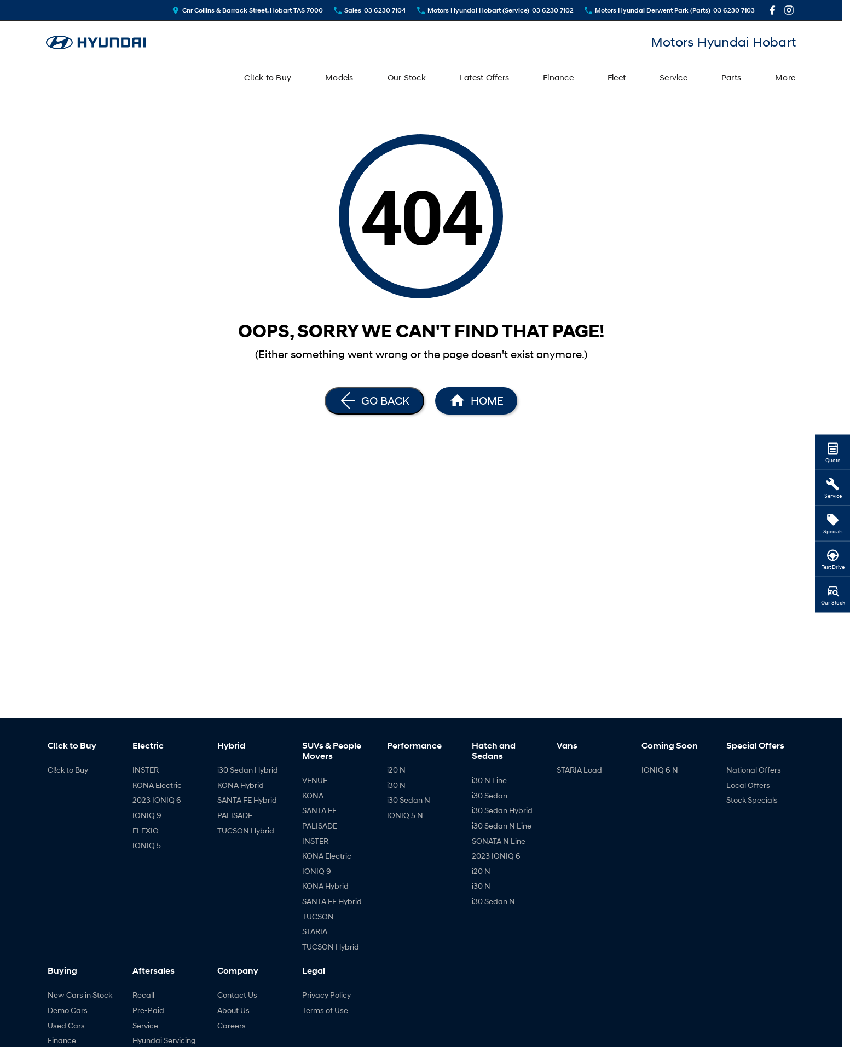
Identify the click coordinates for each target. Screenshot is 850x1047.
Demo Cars (68, 1010)
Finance (558, 77)
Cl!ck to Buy (267, 77)
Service (673, 77)
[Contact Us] (247, 10)
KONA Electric (157, 785)
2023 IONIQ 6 (156, 799)
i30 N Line (489, 780)
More (785, 77)
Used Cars (66, 1025)
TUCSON (318, 916)
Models (339, 77)
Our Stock (407, 77)
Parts (731, 77)
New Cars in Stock (80, 994)
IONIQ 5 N (405, 815)
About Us (233, 1010)
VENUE (314, 780)
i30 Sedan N (408, 799)
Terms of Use (325, 1010)
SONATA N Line (498, 840)
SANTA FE (319, 810)
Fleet (617, 77)
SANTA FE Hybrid (247, 799)
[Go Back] (374, 401)
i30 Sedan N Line (501, 825)
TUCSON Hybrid (245, 830)
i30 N (396, 785)
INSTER (145, 769)
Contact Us (237, 994)
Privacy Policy (326, 994)
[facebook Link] (772, 10)
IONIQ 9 (146, 815)
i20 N (396, 769)
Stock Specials (752, 799)
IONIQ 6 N (659, 769)
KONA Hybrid (240, 785)
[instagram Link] (789, 10)
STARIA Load (579, 769)
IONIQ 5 (146, 845)
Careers (231, 1025)
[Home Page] (96, 42)
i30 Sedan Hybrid (247, 769)
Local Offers (748, 785)
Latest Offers (484, 77)
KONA (312, 795)
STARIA (314, 931)
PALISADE (234, 815)
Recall (143, 994)
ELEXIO (145, 830)
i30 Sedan (489, 795)
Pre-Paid (148, 1010)
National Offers (753, 769)
